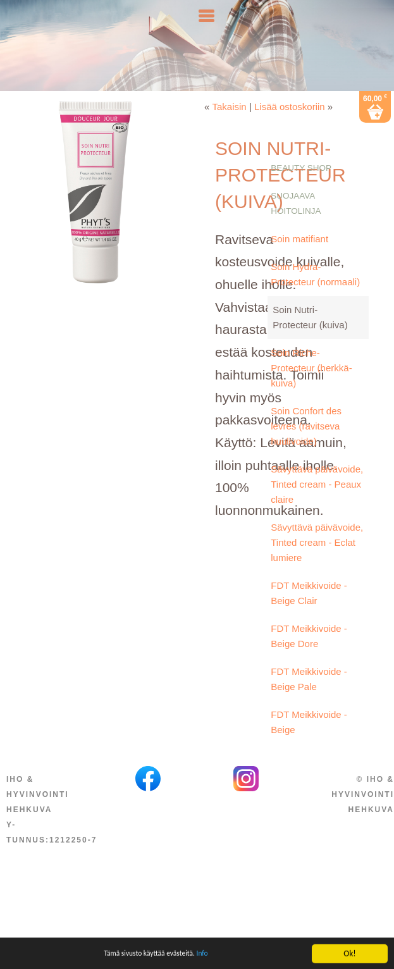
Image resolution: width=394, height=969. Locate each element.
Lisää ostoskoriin (289, 125)
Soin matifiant (299, 257)
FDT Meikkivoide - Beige (309, 741)
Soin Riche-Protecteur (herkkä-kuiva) (311, 386)
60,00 (375, 117)
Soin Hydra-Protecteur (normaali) (315, 293)
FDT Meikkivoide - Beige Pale (309, 698)
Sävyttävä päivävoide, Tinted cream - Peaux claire (317, 503)
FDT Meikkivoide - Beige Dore (309, 655)
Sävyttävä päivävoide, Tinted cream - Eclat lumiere (317, 561)
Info (211, 960)
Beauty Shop (301, 187)
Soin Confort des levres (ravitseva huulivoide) (306, 445)
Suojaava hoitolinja (296, 222)
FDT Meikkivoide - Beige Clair (309, 612)
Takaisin (229, 125)
